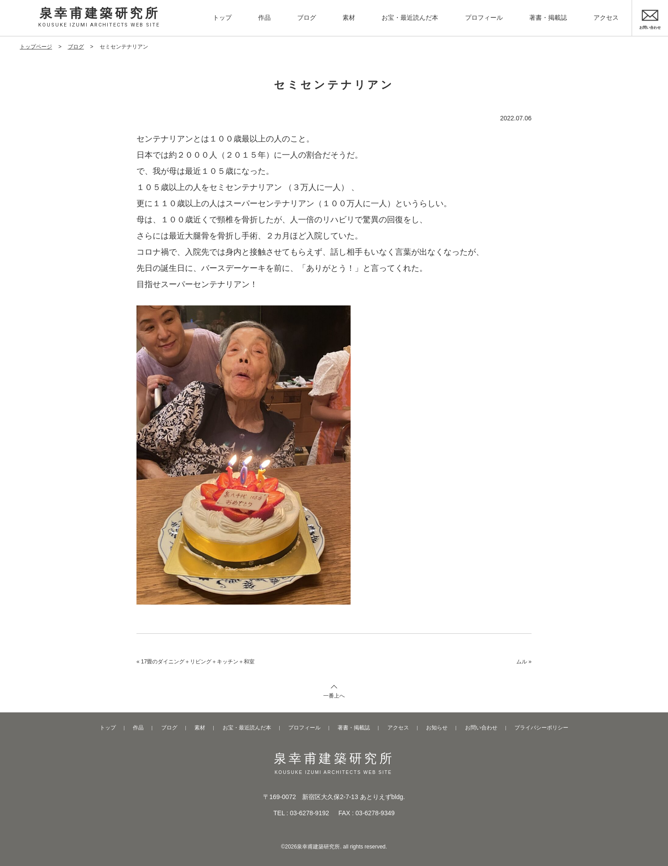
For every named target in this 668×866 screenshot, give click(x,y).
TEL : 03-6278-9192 (301, 813)
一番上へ (334, 696)
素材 (349, 17)
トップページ (36, 47)
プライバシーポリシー (541, 728)
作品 (264, 17)
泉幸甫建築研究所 (100, 17)
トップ (222, 17)
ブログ (306, 17)
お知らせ (437, 728)
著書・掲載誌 (548, 17)
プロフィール (484, 17)
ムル (521, 661)
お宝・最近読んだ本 (410, 17)
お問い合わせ (481, 728)
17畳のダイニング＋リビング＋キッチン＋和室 (198, 661)
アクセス (606, 17)
